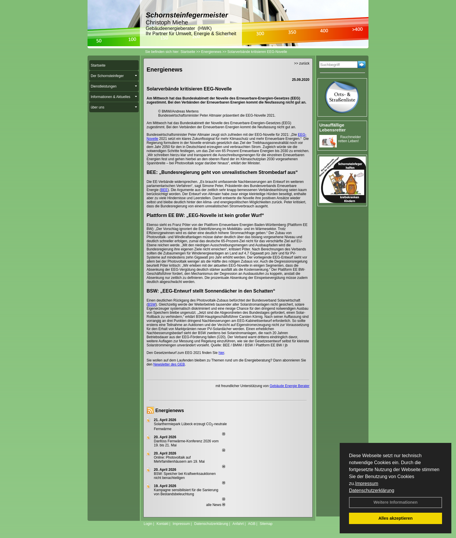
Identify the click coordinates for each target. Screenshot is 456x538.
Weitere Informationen (395, 502)
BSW (152, 304)
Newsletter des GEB (169, 364)
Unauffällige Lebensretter (332, 127)
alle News (215, 505)
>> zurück (301, 63)
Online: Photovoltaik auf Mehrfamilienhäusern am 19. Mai (179, 459)
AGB (251, 524)
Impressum (366, 483)
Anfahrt (238, 524)
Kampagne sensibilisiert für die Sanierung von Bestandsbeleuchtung (186, 492)
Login (148, 524)
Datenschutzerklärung (371, 490)
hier (221, 353)
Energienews (169, 410)
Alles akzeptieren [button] (395, 518)
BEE (164, 190)
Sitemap (266, 524)
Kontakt (162, 524)
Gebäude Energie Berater (289, 386)
